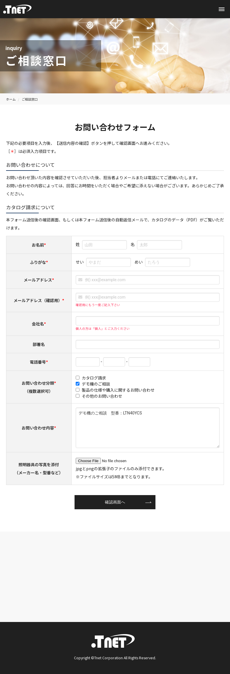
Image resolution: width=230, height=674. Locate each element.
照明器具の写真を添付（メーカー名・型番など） (38, 468)
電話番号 (39, 362)
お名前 (39, 245)
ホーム (11, 99)
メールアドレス (39, 280)
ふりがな (39, 262)
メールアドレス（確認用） (39, 300)
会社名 (39, 324)
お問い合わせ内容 (39, 428)
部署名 (39, 344)
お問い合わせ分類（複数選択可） (39, 387)
